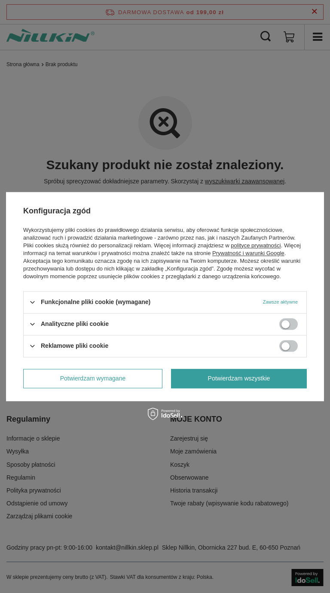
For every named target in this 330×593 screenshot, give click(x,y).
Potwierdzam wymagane (93, 378)
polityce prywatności (256, 245)
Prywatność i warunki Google (248, 253)
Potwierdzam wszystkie (239, 378)
